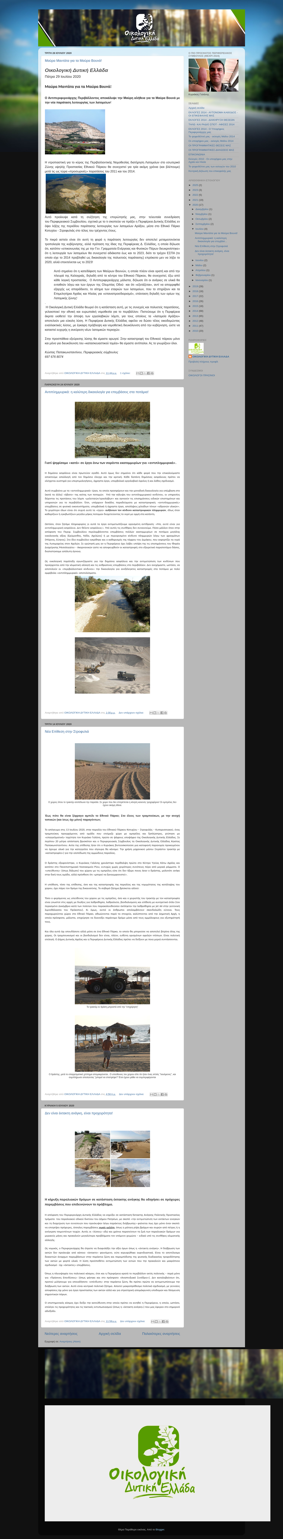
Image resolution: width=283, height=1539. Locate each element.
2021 (195, 200)
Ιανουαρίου (202, 280)
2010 (195, 330)
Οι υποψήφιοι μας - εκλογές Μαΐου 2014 (211, 141)
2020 (195, 204)
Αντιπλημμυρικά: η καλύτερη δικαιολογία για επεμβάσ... (211, 239)
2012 (195, 320)
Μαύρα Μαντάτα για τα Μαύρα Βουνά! (73, 61)
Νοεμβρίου (202, 214)
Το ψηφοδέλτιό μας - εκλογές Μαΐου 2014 (212, 136)
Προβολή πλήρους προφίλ (203, 361)
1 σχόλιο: (125, 373)
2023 (195, 190)
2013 (195, 316)
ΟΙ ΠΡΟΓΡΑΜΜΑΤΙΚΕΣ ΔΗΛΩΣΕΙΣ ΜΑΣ (211, 150)
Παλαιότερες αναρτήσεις (161, 1334)
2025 (195, 185)
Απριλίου (201, 270)
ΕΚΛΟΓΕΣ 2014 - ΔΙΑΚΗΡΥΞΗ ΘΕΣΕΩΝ (212, 120)
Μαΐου (199, 265)
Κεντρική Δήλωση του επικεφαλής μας (210, 171)
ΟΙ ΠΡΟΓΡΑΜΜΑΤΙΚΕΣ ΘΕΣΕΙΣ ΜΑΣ (210, 145)
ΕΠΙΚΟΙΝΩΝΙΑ (197, 154)
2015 (195, 306)
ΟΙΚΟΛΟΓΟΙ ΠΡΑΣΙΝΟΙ (202, 375)
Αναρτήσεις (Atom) (70, 1341)
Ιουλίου (200, 228)
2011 (195, 325)
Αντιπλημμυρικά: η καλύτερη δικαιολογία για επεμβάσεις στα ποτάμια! (97, 392)
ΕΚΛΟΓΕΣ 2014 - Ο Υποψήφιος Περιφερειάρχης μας (206, 130)
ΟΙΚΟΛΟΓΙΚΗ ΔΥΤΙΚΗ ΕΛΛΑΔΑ (210, 356)
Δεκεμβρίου (202, 209)
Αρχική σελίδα (110, 1334)
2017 (195, 296)
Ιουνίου (200, 260)
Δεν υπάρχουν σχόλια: (131, 712)
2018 (195, 291)
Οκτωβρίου (202, 218)
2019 (195, 286)
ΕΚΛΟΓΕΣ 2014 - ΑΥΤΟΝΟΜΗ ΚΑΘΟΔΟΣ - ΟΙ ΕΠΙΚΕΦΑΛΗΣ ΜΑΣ (213, 114)
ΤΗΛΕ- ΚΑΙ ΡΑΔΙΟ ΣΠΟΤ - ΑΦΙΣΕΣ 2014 (211, 124)
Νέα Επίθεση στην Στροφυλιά (67, 731)
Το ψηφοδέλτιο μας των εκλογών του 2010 (212, 166)
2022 (195, 194)
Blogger (160, 1529)
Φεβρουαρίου (203, 275)
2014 (195, 311)
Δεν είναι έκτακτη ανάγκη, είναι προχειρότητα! (79, 1113)
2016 (195, 301)
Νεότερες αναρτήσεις (61, 1334)
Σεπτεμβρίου (203, 224)
